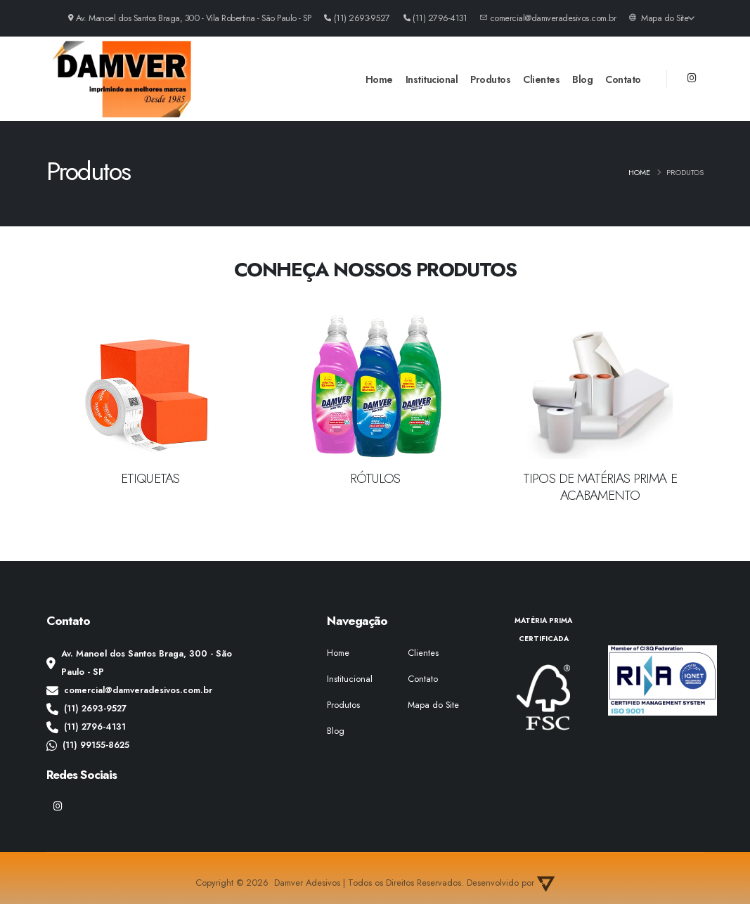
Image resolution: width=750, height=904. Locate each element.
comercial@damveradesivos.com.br (129, 690)
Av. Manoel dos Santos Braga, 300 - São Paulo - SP (139, 662)
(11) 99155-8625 (87, 745)
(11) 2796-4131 (86, 727)
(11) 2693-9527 (86, 708)
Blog (582, 79)
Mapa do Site (661, 18)
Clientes (541, 79)
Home (379, 79)
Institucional (432, 79)
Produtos (490, 79)
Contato (623, 79)
